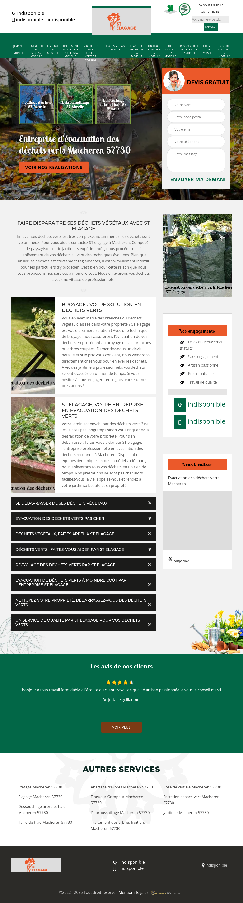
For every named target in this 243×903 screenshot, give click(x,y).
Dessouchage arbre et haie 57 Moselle (189, 49)
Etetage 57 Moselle (208, 49)
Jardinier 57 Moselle (19, 49)
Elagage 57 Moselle (53, 49)
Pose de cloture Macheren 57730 (192, 787)
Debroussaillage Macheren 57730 (120, 812)
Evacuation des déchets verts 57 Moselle (91, 52)
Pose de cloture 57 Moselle (224, 51)
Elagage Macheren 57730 (40, 796)
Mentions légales (133, 892)
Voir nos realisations (53, 167)
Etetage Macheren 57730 (40, 787)
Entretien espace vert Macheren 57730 (191, 800)
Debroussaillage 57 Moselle (114, 47)
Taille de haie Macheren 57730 (45, 822)
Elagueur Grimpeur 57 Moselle (137, 51)
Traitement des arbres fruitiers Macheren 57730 (118, 825)
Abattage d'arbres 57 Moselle (154, 51)
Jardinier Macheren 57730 (186, 812)
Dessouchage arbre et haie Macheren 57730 (41, 809)
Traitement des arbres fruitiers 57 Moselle (70, 51)
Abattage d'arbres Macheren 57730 (122, 787)
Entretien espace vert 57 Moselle (36, 51)
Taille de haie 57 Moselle (170, 51)
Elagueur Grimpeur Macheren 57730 (117, 800)
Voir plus (121, 727)
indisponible (27, 13)
